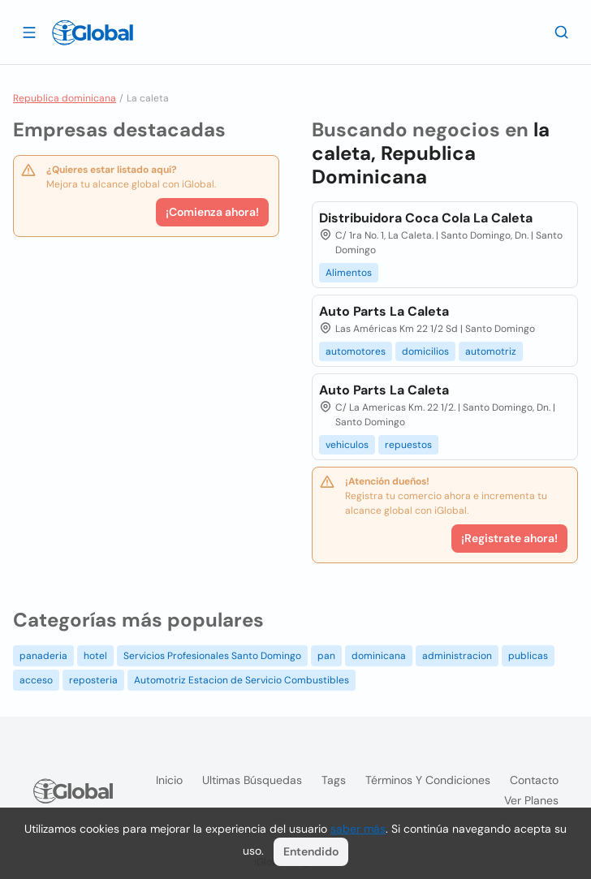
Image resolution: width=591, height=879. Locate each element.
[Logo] (92, 32)
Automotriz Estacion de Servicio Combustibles (241, 680)
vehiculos (347, 444)
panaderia (43, 655)
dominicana (379, 655)
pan (326, 655)
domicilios (425, 351)
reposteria (93, 680)
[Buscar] (562, 31)
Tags (333, 780)
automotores (356, 351)
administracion (457, 655)
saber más (358, 828)
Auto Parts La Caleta (384, 311)
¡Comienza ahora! (212, 212)
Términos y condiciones (427, 780)
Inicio (169, 780)
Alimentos (349, 272)
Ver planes (531, 800)
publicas (528, 655)
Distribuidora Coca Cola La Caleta (426, 217)
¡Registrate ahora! (509, 538)
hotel (95, 655)
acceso (36, 680)
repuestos (408, 444)
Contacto (534, 780)
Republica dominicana (64, 98)
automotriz (490, 351)
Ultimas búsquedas (252, 780)
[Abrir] (29, 31)
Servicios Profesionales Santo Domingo (212, 655)
